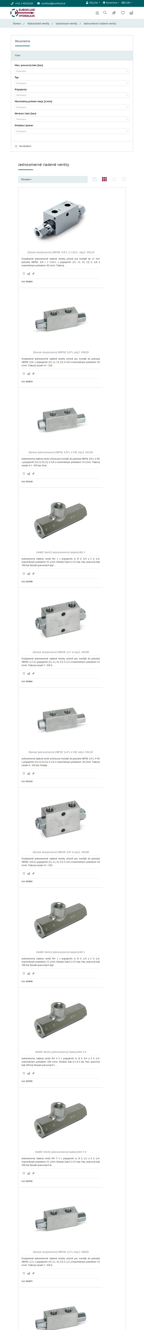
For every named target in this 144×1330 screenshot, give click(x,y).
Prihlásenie (80, 1262)
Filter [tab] (17, 57)
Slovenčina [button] (109, 3)
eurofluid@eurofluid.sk (53, 3)
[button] (92, 3)
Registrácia (80, 1265)
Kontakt (15, 1294)
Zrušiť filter (121, 148)
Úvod (13, 1283)
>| (77, 1224)
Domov (17, 25)
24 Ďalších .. (72, 1230)
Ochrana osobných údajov (24, 1290)
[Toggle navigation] (95, 14)
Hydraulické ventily (38, 25)
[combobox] (72, 72)
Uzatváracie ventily (66, 25)
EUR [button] (126, 3)
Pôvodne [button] (25, 181)
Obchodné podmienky (22, 1287)
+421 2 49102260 (25, 1264)
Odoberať (104, 1299)
